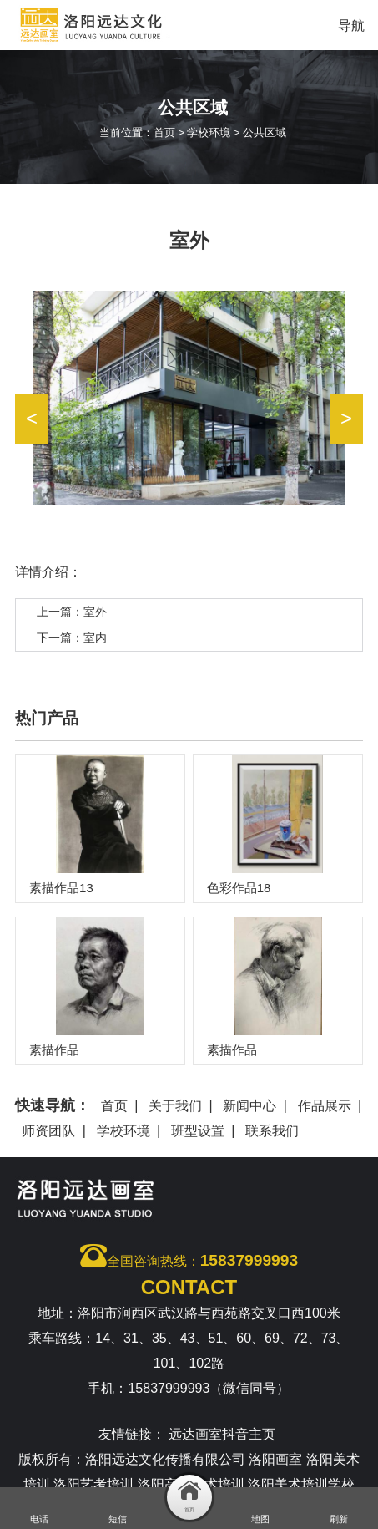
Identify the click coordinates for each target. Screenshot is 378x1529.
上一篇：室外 (72, 611)
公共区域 (264, 132)
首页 (164, 132)
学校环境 (208, 132)
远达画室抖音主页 (222, 1434)
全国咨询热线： (189, 1255)
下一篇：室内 (72, 637)
